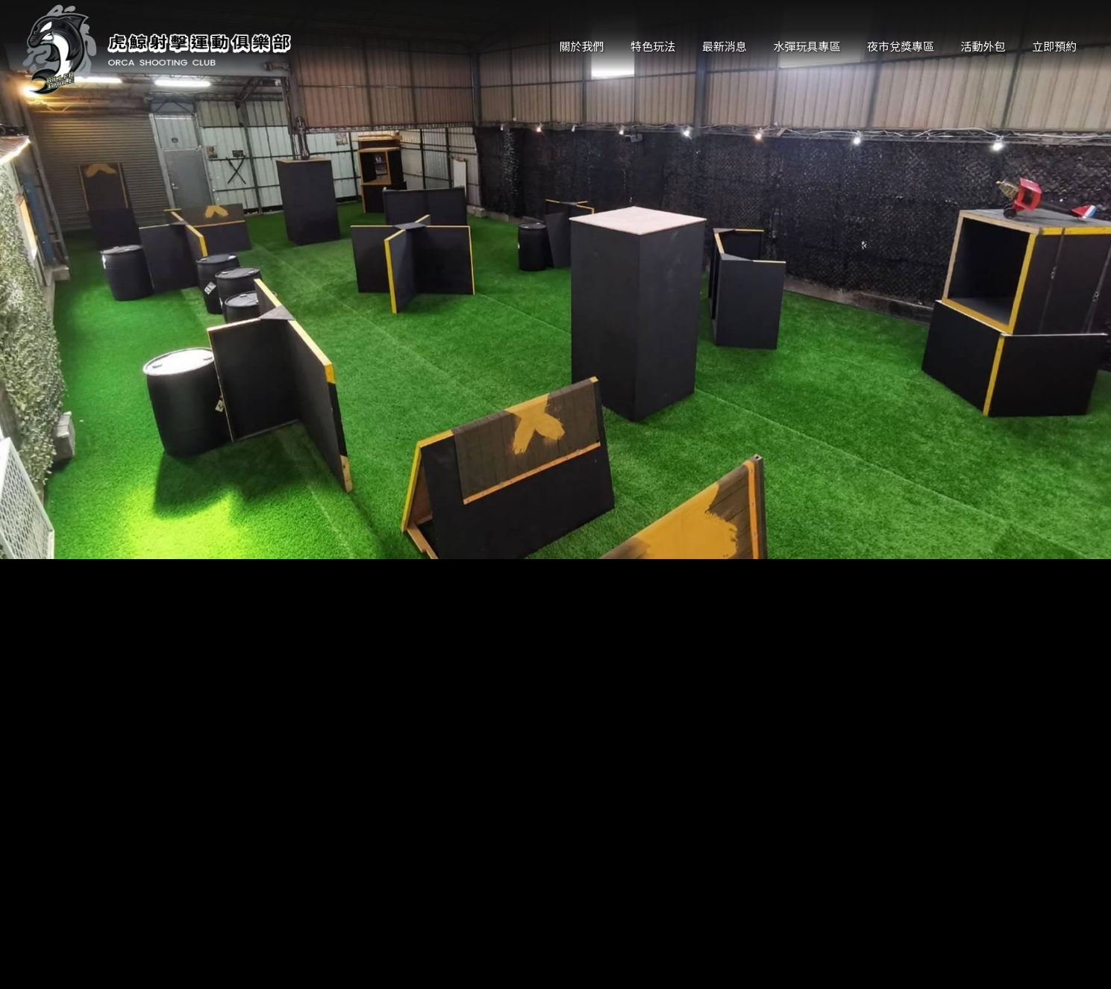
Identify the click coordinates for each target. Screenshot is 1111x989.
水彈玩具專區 (806, 46)
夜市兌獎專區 (900, 46)
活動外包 (983, 46)
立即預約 (1054, 46)
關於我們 (582, 46)
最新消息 (724, 46)
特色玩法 (652, 46)
